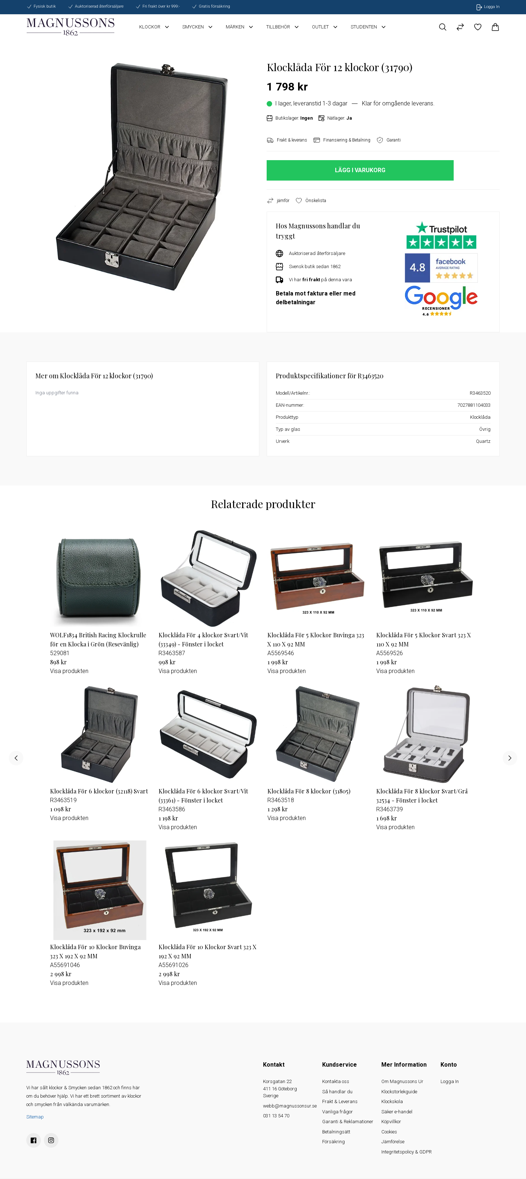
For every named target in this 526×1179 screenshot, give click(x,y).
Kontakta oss (335, 1081)
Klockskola (392, 1101)
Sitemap (35, 1117)
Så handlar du (337, 1091)
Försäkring (333, 1141)
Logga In (450, 1081)
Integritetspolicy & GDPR (406, 1152)
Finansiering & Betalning (341, 140)
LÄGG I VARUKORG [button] (360, 170)
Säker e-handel (396, 1111)
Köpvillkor (391, 1121)
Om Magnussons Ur (402, 1081)
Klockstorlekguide (399, 1091)
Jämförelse (392, 1141)
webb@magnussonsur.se (290, 1106)
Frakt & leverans (287, 140)
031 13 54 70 (276, 1115)
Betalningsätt (336, 1131)
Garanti (388, 140)
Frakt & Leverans (340, 1101)
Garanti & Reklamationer (347, 1121)
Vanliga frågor (337, 1111)
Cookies (389, 1131)
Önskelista (310, 200)
